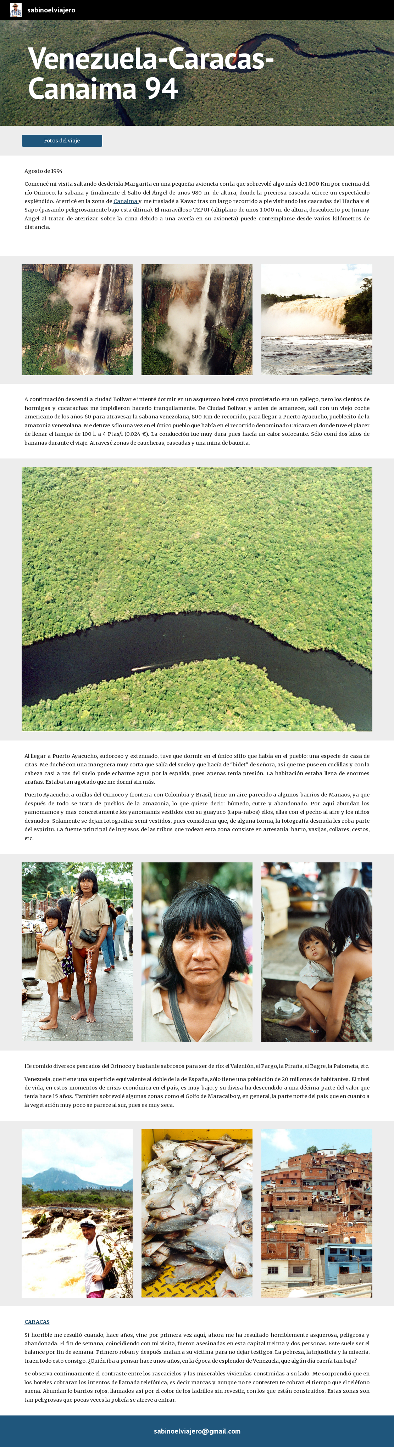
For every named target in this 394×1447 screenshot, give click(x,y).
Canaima (126, 201)
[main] (197, 73)
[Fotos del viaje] (62, 140)
